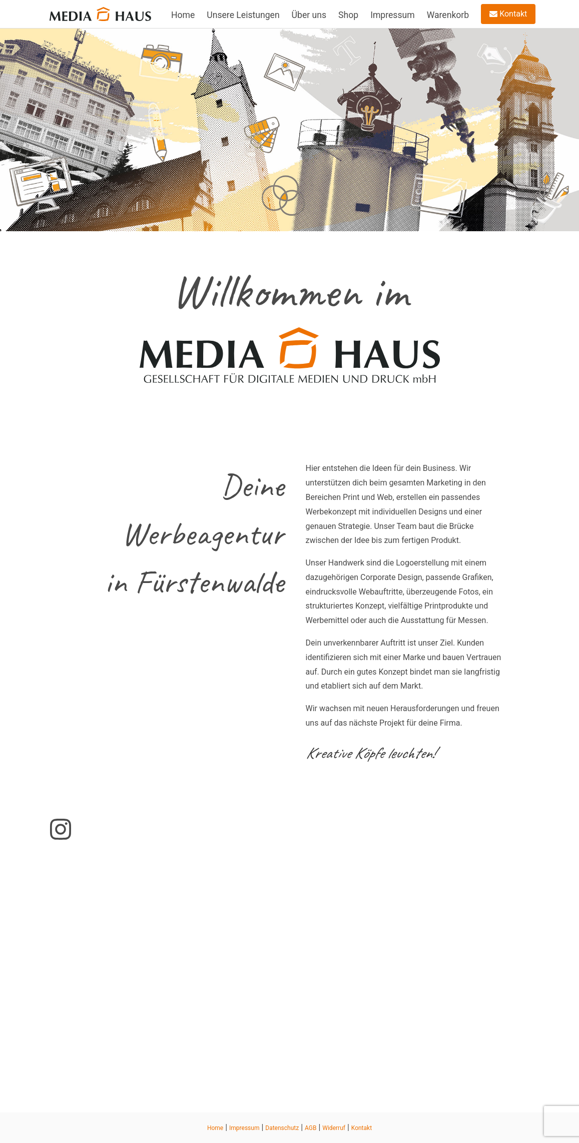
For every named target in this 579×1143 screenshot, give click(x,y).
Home (183, 15)
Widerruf (333, 1127)
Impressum (392, 15)
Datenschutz (282, 1127)
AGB (310, 1127)
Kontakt (508, 14)
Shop (348, 15)
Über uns (309, 15)
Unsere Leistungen (243, 15)
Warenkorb (448, 15)
